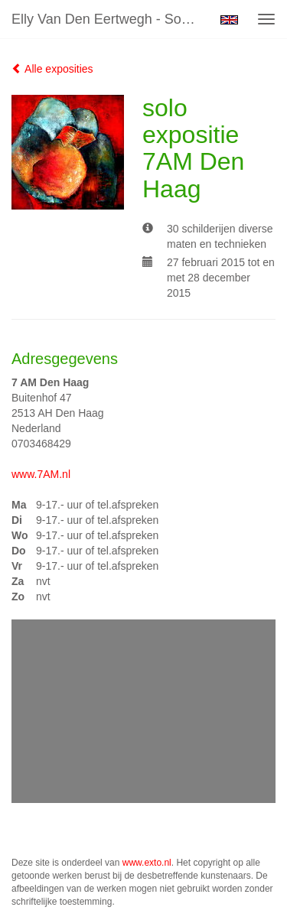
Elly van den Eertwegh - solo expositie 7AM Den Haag (109, 19)
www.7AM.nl (40, 474)
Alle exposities (52, 69)
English (229, 19)
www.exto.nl (146, 862)
